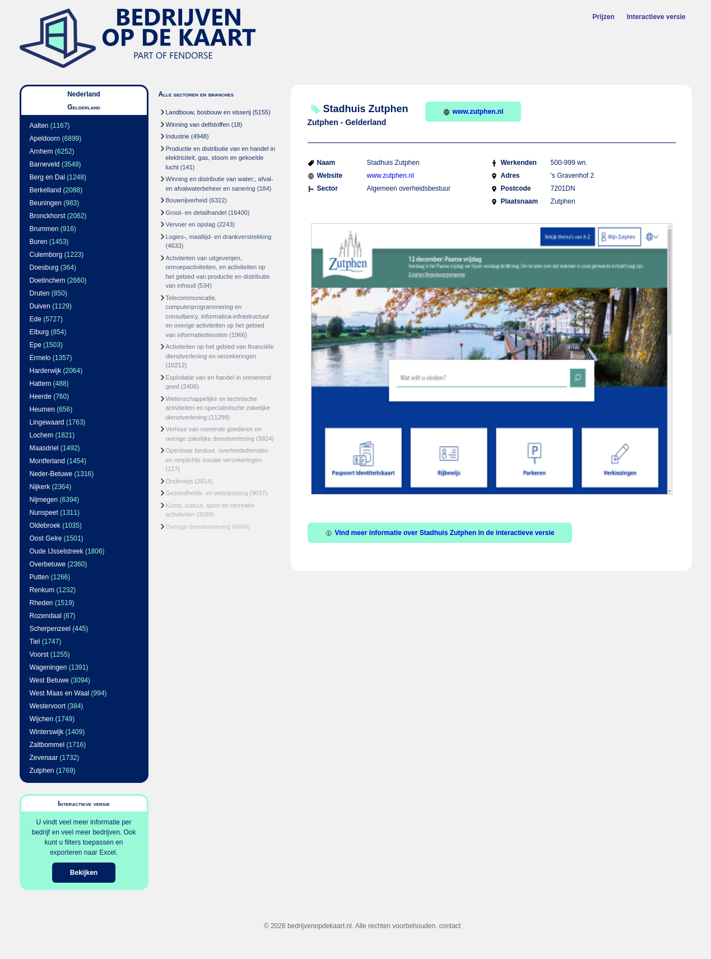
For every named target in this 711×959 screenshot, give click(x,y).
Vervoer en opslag (191, 224)
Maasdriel (44, 448)
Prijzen (603, 17)
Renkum (42, 590)
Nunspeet (44, 513)
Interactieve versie (656, 17)
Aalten (39, 126)
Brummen (44, 229)
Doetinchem (48, 280)
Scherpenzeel (50, 629)
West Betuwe (49, 680)
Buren (39, 242)
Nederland (83, 94)
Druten (40, 293)
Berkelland (46, 190)
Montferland (47, 461)
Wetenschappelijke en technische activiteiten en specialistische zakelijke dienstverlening (218, 408)
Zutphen (42, 770)
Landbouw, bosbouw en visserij (208, 112)
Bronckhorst (48, 216)
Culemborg (46, 255)
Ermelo (40, 358)
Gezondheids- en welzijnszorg (207, 493)
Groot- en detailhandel (196, 212)
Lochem (42, 435)
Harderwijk (46, 371)
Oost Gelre (46, 538)
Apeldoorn (45, 138)
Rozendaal (46, 616)
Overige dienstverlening (198, 526)
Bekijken (83, 873)
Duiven (40, 306)
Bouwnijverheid (187, 200)
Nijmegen (44, 500)
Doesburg (44, 267)
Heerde (41, 396)
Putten (39, 577)
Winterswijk (47, 732)
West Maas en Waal (60, 693)
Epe (35, 345)
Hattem (41, 384)
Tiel (35, 642)
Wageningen (48, 667)
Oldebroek (45, 525)
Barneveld (45, 164)
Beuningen (46, 203)
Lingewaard (47, 422)
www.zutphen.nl (473, 112)
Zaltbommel (47, 745)
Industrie (177, 136)
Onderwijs (179, 481)
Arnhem (41, 151)
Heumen (42, 409)
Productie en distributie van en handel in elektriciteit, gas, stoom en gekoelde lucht (221, 157)
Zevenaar (44, 758)
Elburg (39, 332)
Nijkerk (40, 487)
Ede (35, 319)
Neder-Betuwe (51, 474)
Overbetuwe (48, 564)
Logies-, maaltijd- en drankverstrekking (219, 236)
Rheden (41, 603)
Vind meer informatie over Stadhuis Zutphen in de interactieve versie (440, 533)
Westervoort (48, 706)
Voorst (39, 654)
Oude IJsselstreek (56, 551)
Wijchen (42, 719)
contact (450, 926)
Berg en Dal (47, 177)
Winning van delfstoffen (198, 124)
